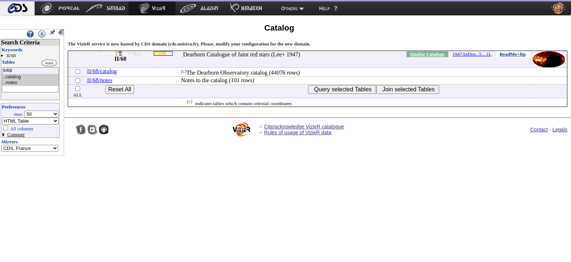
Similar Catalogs (427, 54)
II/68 (30, 71)
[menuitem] (17, 8)
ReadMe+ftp (513, 54)
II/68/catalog (102, 71)
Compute (16, 134)
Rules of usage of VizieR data (297, 132)
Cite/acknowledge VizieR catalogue (304, 127)
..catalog (30, 77)
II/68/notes (99, 80)
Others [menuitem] (289, 8)
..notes (30, 83)
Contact (539, 129)
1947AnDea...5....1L (472, 54)
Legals (559, 129)
